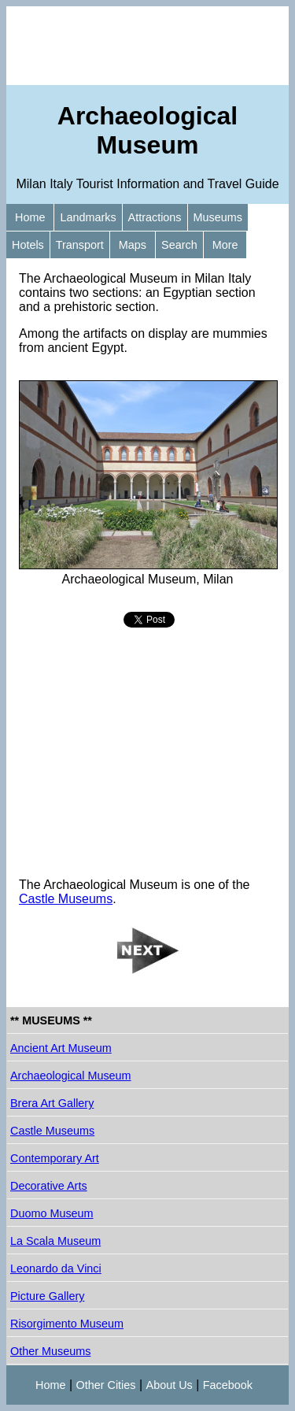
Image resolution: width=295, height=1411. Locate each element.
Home (30, 217)
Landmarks (88, 217)
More (225, 245)
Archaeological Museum (70, 1075)
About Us (169, 1385)
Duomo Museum (52, 1213)
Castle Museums (65, 898)
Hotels (28, 245)
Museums (218, 217)
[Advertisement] (147, 45)
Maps (132, 245)
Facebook (228, 1385)
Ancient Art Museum (61, 1048)
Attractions (155, 217)
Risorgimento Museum (67, 1323)
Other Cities (106, 1385)
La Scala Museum (55, 1241)
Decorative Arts (48, 1186)
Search (179, 245)
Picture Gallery (47, 1296)
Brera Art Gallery (52, 1103)
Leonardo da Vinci (55, 1268)
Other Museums (50, 1351)
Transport (80, 245)
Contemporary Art (54, 1158)
